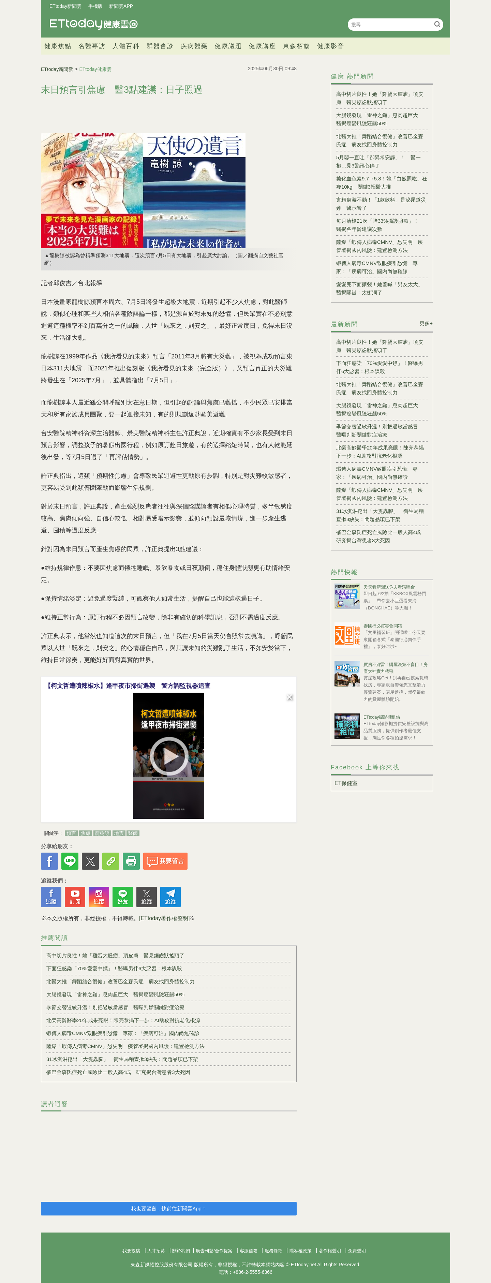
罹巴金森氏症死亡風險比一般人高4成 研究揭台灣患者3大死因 (118, 1072)
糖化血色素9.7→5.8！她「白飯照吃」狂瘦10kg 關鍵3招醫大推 (381, 183)
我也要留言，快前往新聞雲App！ (169, 1208)
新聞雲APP (121, 6)
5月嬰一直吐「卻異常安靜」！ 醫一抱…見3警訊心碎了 (378, 161)
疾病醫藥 (194, 46)
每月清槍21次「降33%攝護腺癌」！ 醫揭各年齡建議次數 (380, 225)
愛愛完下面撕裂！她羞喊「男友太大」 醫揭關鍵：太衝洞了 (382, 288)
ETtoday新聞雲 (65, 6)
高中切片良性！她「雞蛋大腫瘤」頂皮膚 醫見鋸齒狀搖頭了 (115, 955)
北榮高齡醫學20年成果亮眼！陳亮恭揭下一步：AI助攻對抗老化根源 (123, 1020)
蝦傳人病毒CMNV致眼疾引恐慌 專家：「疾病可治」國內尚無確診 (122, 1033)
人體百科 (126, 46)
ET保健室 (346, 783)
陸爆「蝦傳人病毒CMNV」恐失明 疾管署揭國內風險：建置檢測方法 (125, 1046)
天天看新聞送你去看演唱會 (389, 587)
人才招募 (156, 1250)
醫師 (133, 833)
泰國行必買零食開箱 (382, 626)
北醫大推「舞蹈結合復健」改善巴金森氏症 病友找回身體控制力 (120, 981)
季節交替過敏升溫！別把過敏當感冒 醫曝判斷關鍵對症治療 (115, 1007)
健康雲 (93, 24)
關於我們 (181, 1250)
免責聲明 (357, 1250)
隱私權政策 (300, 1250)
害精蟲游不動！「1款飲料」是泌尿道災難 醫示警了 (381, 204)
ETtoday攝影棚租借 (381, 717)
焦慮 (85, 833)
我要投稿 (131, 1250)
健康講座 (262, 46)
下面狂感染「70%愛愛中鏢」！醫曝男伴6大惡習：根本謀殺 (114, 968)
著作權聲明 (330, 1250)
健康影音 (330, 46)
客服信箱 (248, 1250)
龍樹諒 (102, 833)
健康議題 (228, 46)
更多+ (426, 323)
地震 (119, 833)
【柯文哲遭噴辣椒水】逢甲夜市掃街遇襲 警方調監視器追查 (127, 685)
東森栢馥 (296, 46)
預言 (71, 833)
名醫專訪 (92, 46)
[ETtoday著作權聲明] (164, 918)
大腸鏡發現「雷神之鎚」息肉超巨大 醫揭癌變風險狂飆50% (115, 994)
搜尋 (437, 24)
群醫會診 (160, 46)
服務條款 (273, 1250)
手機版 (95, 6)
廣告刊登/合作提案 (214, 1250)
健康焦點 (58, 46)
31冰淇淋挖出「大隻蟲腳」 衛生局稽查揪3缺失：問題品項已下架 (122, 1059)
